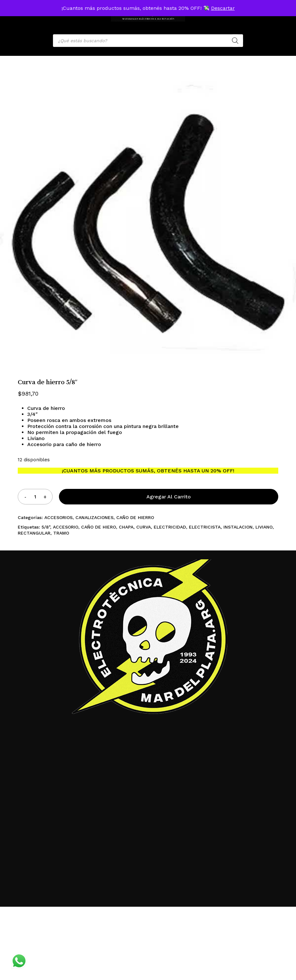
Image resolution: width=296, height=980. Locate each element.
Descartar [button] (223, 8)
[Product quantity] (35, 496)
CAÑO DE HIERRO (135, 517)
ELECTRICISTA (205, 526)
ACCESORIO (65, 526)
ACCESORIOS (58, 517)
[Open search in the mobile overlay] (148, 40)
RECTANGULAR (34, 533)
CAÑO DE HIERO (98, 526)
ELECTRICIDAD (170, 526)
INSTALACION (238, 526)
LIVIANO (264, 526)
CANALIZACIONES (94, 517)
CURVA (143, 526)
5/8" (46, 526)
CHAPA (126, 526)
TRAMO (61, 533)
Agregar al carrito (168, 497)
